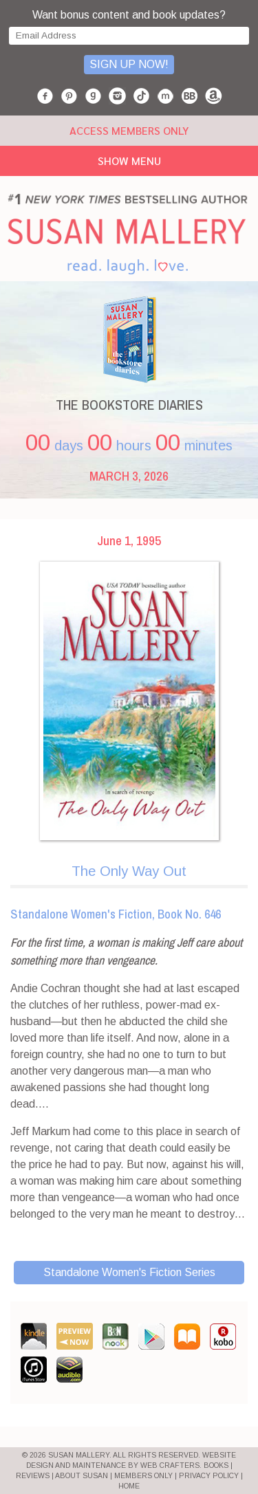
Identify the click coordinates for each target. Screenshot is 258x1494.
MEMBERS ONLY (143, 1476)
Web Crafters (170, 1465)
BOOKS (216, 1465)
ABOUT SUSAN (81, 1476)
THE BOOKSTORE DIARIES (129, 404)
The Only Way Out (129, 871)
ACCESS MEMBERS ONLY (129, 130)
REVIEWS (33, 1476)
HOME (129, 1486)
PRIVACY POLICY (209, 1476)
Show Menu (129, 160)
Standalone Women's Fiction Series (129, 1272)
